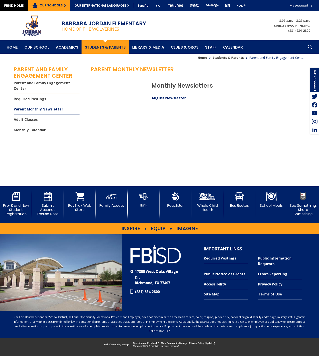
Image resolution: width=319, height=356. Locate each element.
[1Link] (143, 200)
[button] (310, 47)
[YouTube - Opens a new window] (314, 113)
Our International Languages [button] (100, 5)
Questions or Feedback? (146, 343)
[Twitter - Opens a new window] (314, 96)
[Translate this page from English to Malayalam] (212, 5)
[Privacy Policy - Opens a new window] (280, 284)
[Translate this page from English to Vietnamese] (175, 5)
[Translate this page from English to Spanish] (143, 5)
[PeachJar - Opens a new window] (175, 200)
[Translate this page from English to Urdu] (158, 5)
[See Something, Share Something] (303, 204)
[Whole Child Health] (207, 202)
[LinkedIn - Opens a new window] (314, 130)
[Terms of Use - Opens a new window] (280, 294)
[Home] (12, 47)
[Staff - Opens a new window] (211, 47)
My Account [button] (299, 5)
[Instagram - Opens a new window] (314, 122)
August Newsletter (169, 98)
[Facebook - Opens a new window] (314, 105)
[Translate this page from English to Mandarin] (194, 5)
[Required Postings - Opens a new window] (47, 99)
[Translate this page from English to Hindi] (227, 5)
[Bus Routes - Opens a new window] (239, 200)
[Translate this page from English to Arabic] (241, 5)
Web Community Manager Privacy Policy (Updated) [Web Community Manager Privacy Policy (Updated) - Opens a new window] (188, 343)
